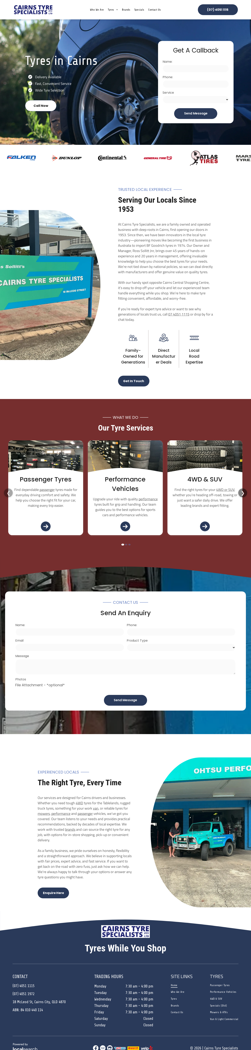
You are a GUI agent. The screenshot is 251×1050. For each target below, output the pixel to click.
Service (168, 92)
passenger (85, 813)
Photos (20, 679)
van (95, 808)
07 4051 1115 (178, 314)
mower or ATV (226, 489)
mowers (44, 813)
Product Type (137, 640)
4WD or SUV (145, 489)
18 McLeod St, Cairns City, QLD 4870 (39, 1002)
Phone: (168, 77)
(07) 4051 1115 (24, 986)
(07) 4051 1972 (24, 994)
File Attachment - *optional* (40, 685)
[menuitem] (97, 9)
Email (19, 640)
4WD (79, 803)
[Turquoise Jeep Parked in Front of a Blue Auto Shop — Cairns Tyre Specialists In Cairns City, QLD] (204, 458)
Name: (167, 61)
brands (70, 829)
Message (22, 656)
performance (68, 499)
